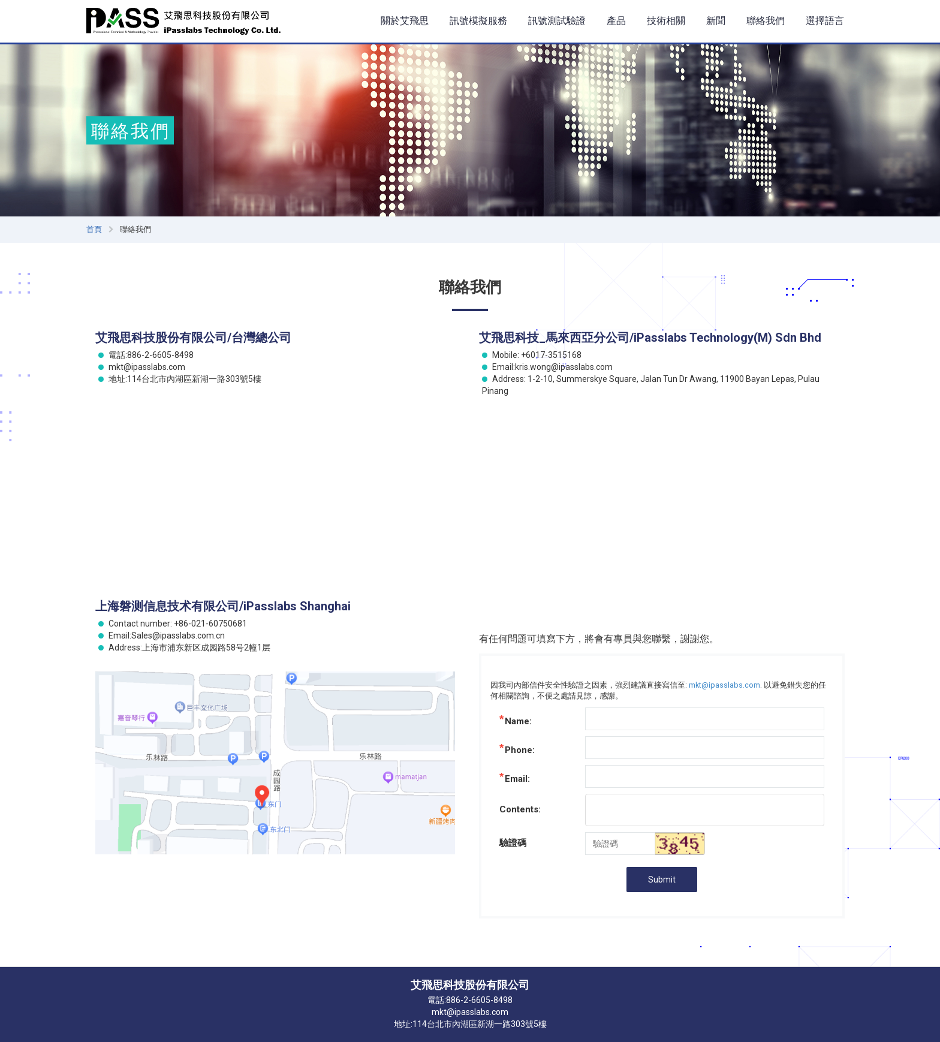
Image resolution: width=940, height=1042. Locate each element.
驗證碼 (512, 843)
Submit (662, 879)
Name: (518, 721)
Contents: (520, 809)
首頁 (94, 229)
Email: (517, 778)
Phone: (520, 750)
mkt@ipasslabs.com (724, 684)
